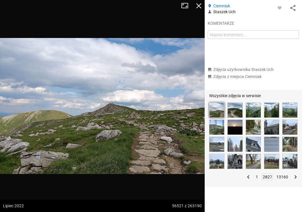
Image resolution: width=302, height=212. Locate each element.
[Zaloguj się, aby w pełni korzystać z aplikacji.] (279, 7)
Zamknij (199, 6)
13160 (282, 177)
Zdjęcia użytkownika (241, 69)
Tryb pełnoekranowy (187, 6)
